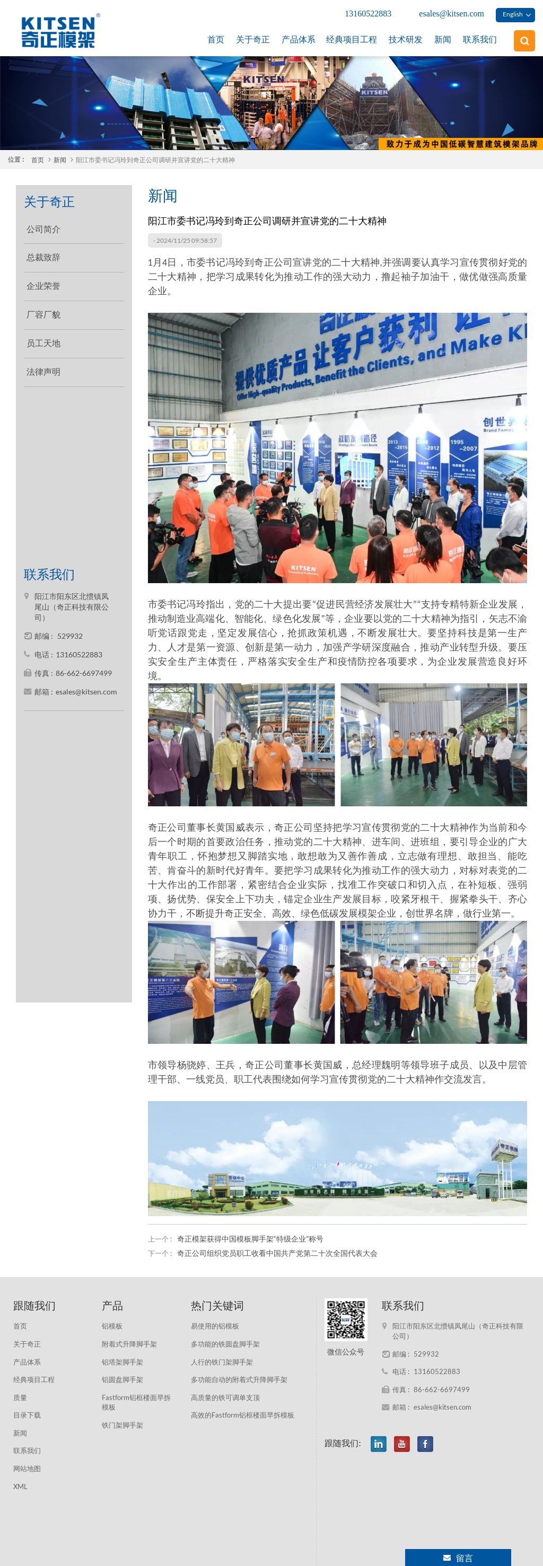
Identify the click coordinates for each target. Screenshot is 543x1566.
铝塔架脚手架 (122, 1362)
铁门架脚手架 (122, 1425)
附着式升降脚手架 (129, 1344)
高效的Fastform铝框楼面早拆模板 (242, 1415)
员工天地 (43, 339)
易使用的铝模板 (215, 1326)
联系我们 (480, 39)
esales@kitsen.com (451, 13)
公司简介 (43, 224)
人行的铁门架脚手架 (222, 1362)
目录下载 (27, 1415)
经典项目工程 (351, 39)
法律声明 (43, 367)
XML (20, 1486)
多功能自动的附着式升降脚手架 (239, 1379)
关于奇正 (253, 39)
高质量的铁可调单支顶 (225, 1397)
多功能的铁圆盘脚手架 (225, 1344)
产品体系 (299, 39)
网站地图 (27, 1468)
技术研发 (406, 39)
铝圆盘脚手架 (122, 1379)
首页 (215, 39)
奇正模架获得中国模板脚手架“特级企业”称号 (250, 1238)
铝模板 (112, 1326)
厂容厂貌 (43, 310)
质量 (20, 1397)
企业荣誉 (43, 282)
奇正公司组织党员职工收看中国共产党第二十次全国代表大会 (277, 1252)
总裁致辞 (43, 253)
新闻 (442, 39)
